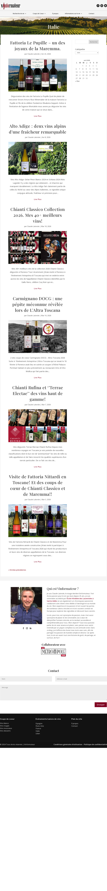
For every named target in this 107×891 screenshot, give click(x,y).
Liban (38, 733)
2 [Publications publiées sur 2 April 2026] (86, 66)
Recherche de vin (18, 13)
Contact (91, 13)
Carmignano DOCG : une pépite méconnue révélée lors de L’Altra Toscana (37, 304)
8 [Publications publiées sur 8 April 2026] (82, 69)
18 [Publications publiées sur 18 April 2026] (93, 72)
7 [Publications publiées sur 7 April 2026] (79, 69)
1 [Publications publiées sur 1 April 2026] (82, 66)
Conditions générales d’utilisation (68, 744)
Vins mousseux (6, 728)
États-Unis (40, 726)
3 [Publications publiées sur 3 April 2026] (89, 66)
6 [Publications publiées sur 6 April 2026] (76, 69)
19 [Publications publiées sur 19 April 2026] (97, 72)
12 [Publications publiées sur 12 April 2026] (97, 69)
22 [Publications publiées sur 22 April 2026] (83, 75)
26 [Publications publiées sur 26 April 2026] (97, 75)
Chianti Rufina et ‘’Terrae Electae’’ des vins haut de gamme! (37, 393)
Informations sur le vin (72, 13)
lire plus (37, 116)
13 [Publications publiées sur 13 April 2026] (77, 72)
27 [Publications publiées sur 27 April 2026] (77, 78)
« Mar (77, 81)
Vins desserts (5, 731)
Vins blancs (4, 723)
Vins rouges (4, 726)
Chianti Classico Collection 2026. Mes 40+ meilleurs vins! (37, 215)
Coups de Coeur (38, 13)
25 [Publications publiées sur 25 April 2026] (93, 75)
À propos (55, 13)
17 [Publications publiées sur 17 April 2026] (90, 72)
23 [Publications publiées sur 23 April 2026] (87, 75)
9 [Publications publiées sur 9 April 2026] (86, 69)
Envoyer (101, 704)
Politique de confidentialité (95, 744)
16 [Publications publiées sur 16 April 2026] (87, 72)
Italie (38, 731)
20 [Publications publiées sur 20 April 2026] (77, 75)
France (38, 728)
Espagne (39, 723)
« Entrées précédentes (17, 570)
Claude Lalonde (33, 54)
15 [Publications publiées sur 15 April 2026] (83, 72)
